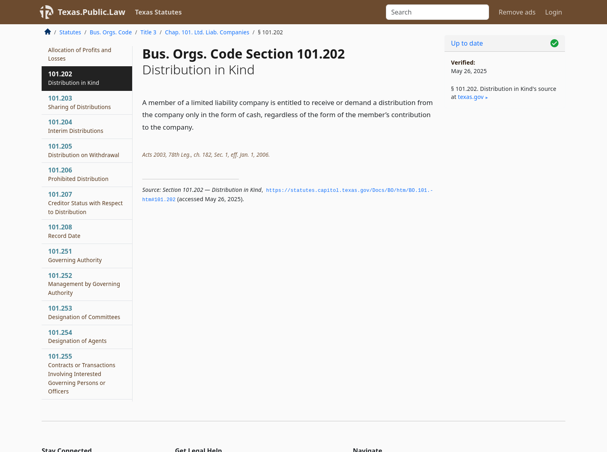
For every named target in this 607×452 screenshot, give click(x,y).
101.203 (79, 102)
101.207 (85, 203)
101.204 (75, 126)
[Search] (437, 12)
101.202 (73, 77)
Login (553, 12)
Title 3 (148, 32)
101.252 (84, 284)
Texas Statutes (158, 12)
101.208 (64, 231)
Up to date (467, 43)
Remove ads (517, 12)
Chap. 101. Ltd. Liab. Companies (207, 32)
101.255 (81, 373)
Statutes (70, 32)
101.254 (77, 336)
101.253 (84, 312)
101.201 (79, 50)
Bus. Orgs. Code (111, 32)
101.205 (83, 150)
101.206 (78, 174)
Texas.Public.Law (91, 11)
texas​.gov (471, 97)
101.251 (75, 255)
